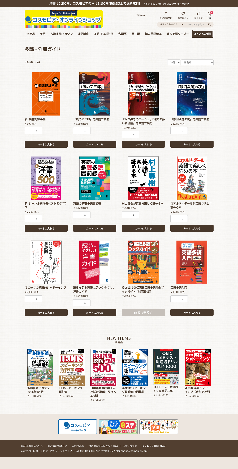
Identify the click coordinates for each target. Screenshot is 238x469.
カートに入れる (46, 144)
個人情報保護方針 (57, 445)
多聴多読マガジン (61, 34)
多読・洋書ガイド (43, 49)
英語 (42, 34)
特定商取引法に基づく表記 (103, 445)
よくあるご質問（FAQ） (155, 445)
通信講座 (83, 34)
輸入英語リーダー (178, 34)
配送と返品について (32, 445)
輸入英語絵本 (153, 34)
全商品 (31, 34)
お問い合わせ (129, 445)
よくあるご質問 (202, 33)
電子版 (136, 34)
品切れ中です (143, 312)
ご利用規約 (78, 445)
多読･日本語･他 (103, 34)
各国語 (122, 34)
